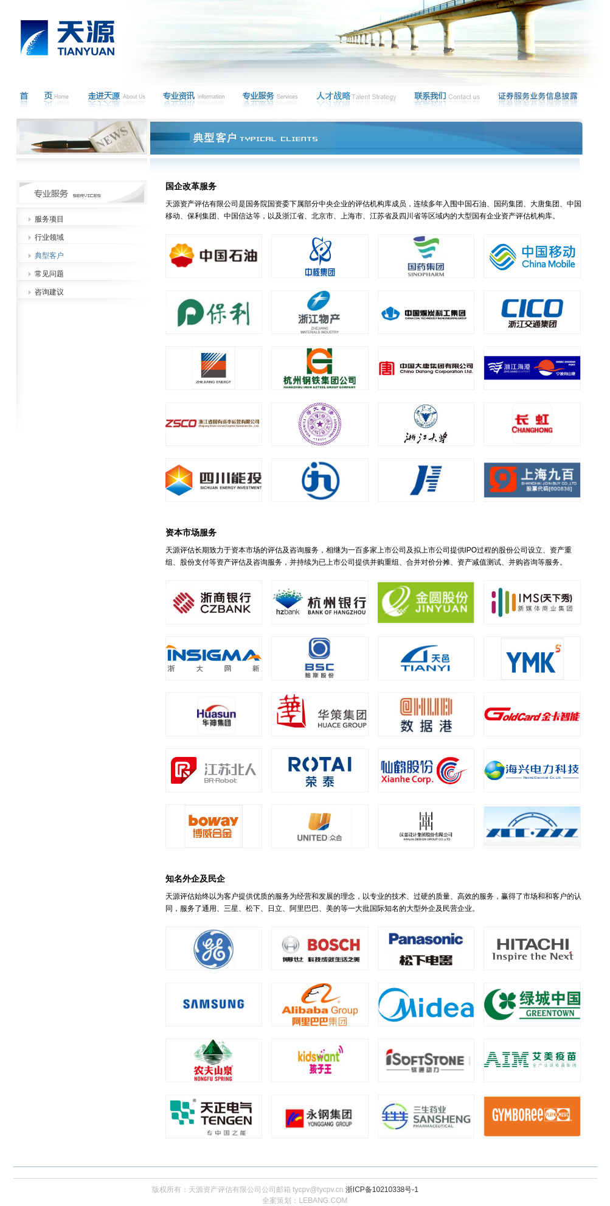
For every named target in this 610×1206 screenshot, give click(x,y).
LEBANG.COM (323, 1200)
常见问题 (49, 274)
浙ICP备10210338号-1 (381, 1189)
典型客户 (49, 255)
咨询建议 (49, 292)
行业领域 (49, 237)
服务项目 (49, 219)
